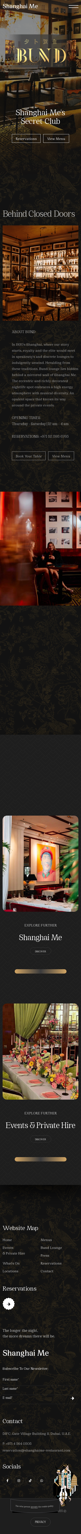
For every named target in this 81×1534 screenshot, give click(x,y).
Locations (10, 1270)
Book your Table (29, 462)
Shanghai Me (40, 936)
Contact (47, 1270)
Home (7, 1239)
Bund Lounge (51, 1247)
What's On (11, 1263)
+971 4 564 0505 (19, 1443)
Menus (46, 1239)
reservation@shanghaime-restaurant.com (36, 1450)
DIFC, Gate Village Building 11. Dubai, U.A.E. (37, 1433)
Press (45, 1255)
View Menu (56, 138)
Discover (40, 951)
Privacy (40, 1522)
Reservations (26, 138)
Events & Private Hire (40, 1124)
